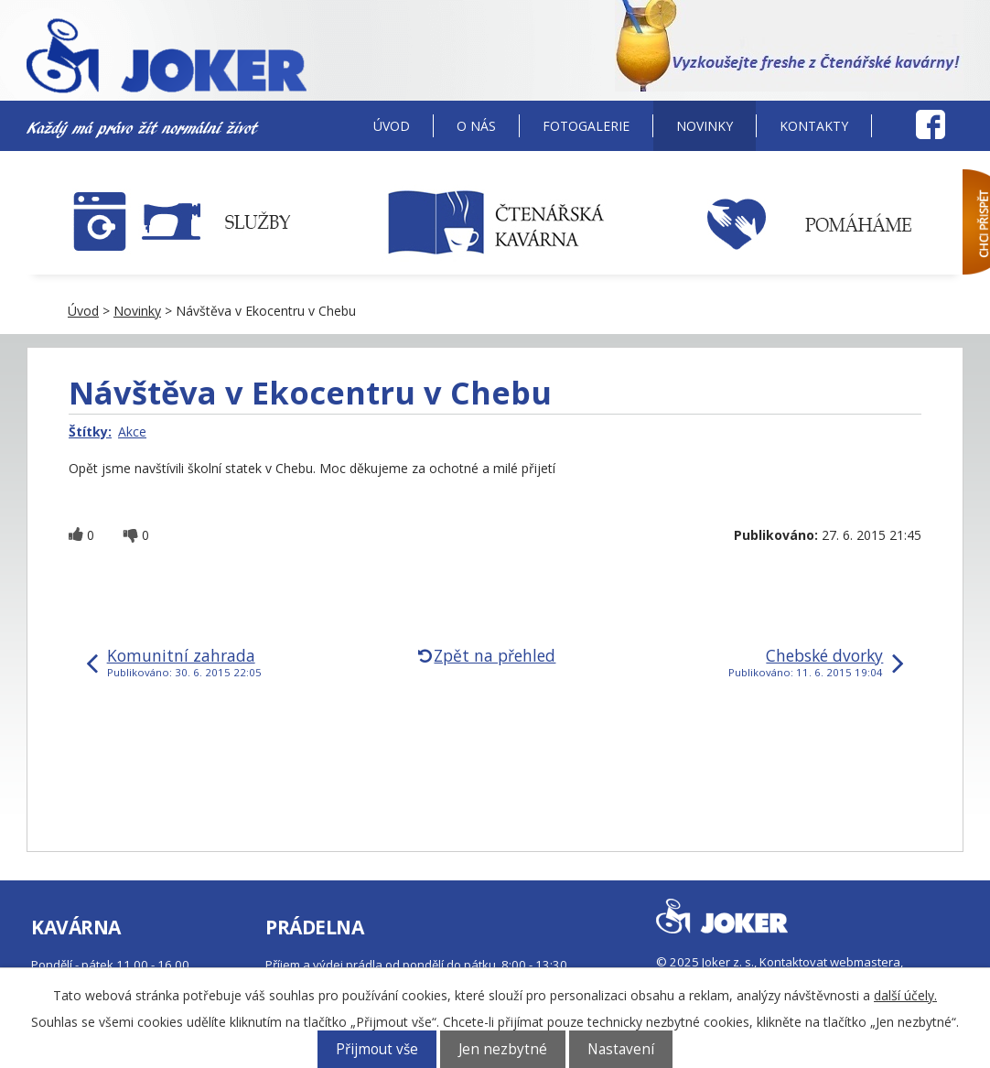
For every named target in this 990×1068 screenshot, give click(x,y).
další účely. (905, 995)
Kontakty (814, 126)
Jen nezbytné (502, 1049)
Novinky (704, 126)
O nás (476, 126)
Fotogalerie (586, 126)
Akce (132, 431)
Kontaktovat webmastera (829, 962)
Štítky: (90, 431)
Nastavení (620, 1049)
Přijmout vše (377, 1049)
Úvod (391, 126)
